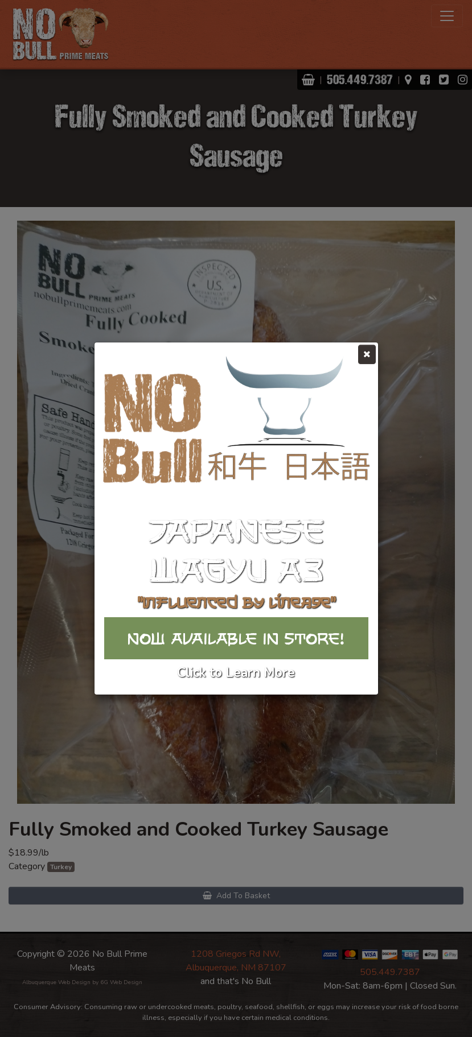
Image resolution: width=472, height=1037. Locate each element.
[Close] (367, 354)
